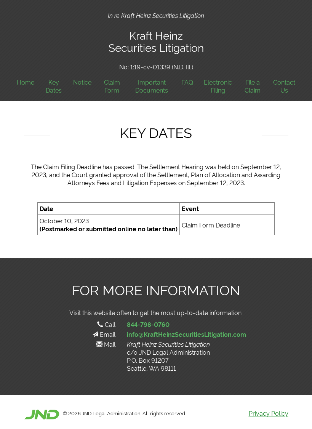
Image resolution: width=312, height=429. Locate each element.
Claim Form (112, 86)
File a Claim (253, 86)
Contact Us (284, 86)
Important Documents (151, 86)
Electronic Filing (218, 86)
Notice (82, 82)
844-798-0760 (148, 324)
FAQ (187, 82)
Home (25, 82)
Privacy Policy (268, 413)
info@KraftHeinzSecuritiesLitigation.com (186, 334)
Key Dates (54, 86)
